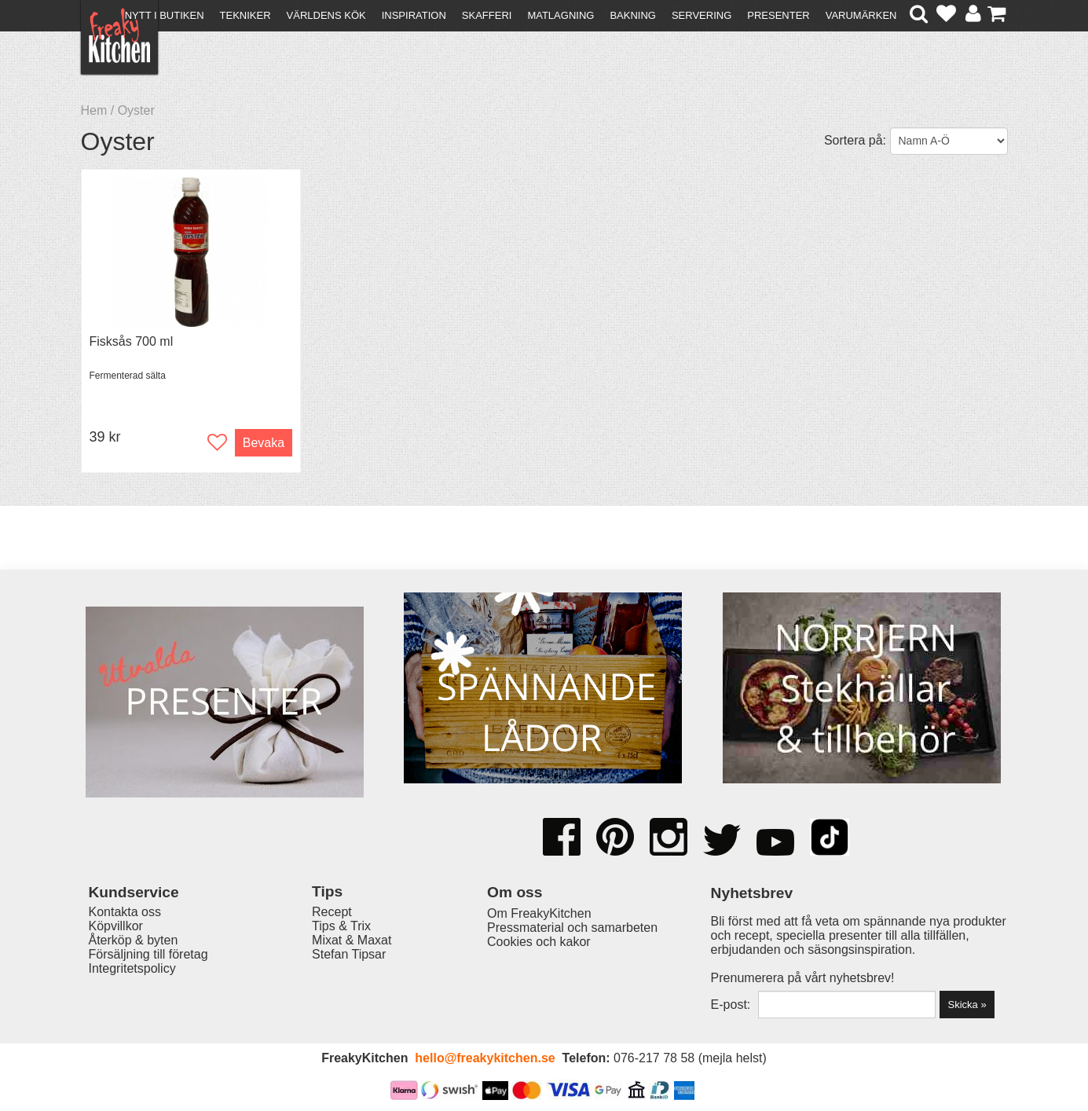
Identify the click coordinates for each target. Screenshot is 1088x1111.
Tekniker (245, 15)
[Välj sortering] (949, 141)
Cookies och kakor (539, 941)
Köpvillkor (116, 926)
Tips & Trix (341, 926)
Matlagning (560, 15)
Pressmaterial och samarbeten (572, 927)
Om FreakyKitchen (539, 913)
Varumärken (861, 15)
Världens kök (326, 15)
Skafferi (487, 15)
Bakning (633, 15)
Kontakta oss (125, 911)
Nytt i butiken (164, 15)
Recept (332, 911)
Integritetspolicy (132, 968)
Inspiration (414, 15)
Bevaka (263, 442)
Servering (701, 15)
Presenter (778, 15)
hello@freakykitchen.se (485, 1058)
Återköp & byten (133, 940)
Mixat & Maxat (351, 940)
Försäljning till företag (148, 954)
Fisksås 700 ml (132, 341)
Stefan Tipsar (349, 954)
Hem (94, 110)
